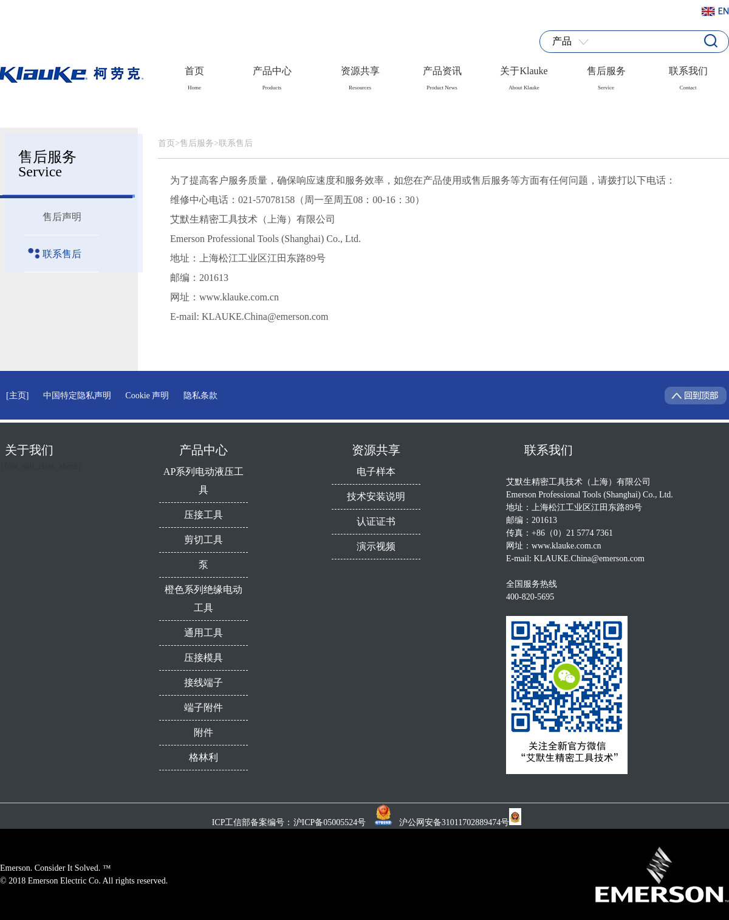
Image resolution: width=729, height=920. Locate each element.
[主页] (17, 395)
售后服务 (606, 74)
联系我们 (688, 74)
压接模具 (203, 657)
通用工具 (203, 633)
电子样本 (376, 471)
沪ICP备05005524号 (330, 822)
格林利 (203, 757)
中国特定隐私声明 (77, 395)
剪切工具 (203, 539)
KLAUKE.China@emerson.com (589, 558)
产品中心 (272, 74)
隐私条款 (200, 395)
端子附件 (203, 707)
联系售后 (62, 254)
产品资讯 (442, 74)
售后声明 (62, 217)
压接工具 (203, 515)
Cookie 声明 (147, 395)
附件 (203, 732)
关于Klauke (523, 74)
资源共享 (360, 74)
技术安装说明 (376, 496)
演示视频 (376, 546)
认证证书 (376, 521)
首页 (194, 74)
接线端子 (203, 682)
